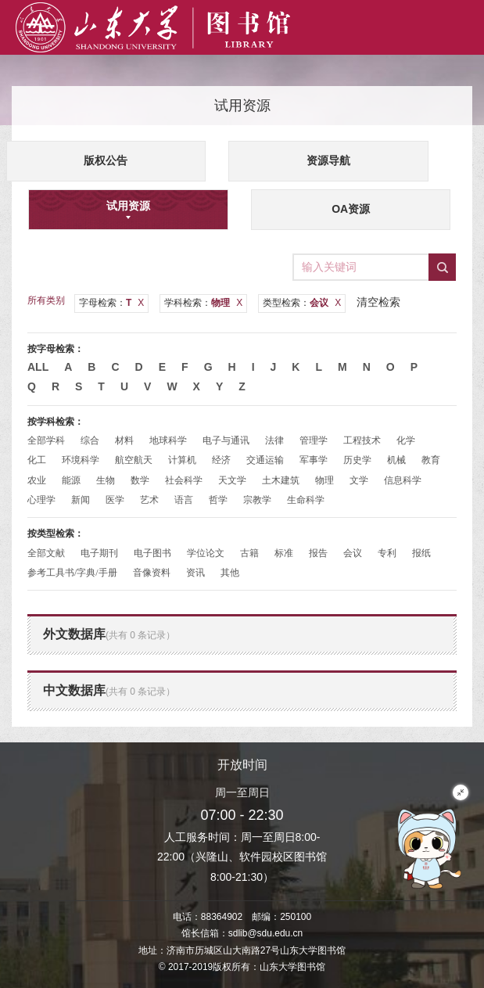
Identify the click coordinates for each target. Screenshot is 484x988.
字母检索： (111, 302)
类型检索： (302, 302)
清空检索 (378, 302)
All (37, 367)
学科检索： (203, 302)
